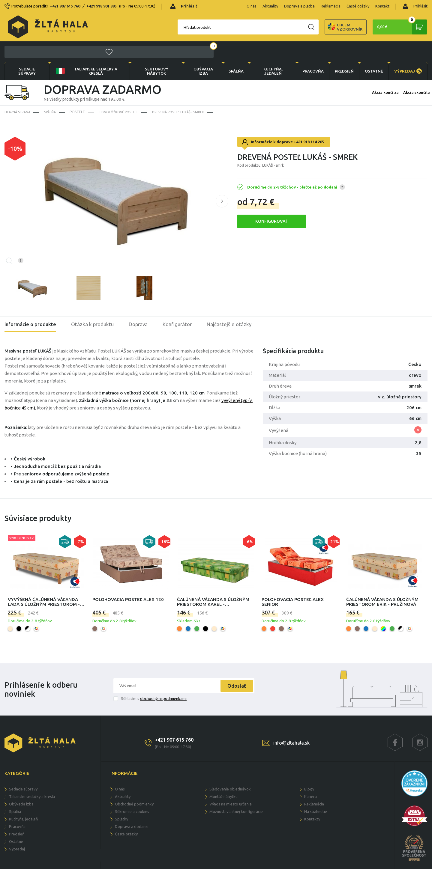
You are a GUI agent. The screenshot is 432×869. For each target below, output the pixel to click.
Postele (79, 92)
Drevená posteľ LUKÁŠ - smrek (186, 92)
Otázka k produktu (97, 304)
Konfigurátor (185, 304)
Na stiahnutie (315, 791)
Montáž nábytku (223, 776)
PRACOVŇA (309, 50)
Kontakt (382, 6)
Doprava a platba (299, 6)
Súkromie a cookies (132, 791)
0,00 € (398, 26)
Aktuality (270, 6)
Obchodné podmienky (134, 783)
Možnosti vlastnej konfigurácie (236, 791)
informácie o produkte (32, 304)
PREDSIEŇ (341, 50)
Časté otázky (357, 6)
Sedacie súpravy (26, 50)
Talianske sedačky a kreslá (85, 50)
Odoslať (234, 665)
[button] (222, 180)
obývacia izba (198, 50)
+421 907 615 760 (65, 6)
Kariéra (310, 776)
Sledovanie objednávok (230, 768)
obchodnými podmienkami (163, 678)
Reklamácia (330, 6)
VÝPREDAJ (407, 50)
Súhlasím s (154, 678)
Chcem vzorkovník (313, 27)
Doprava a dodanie (131, 806)
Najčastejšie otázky (239, 304)
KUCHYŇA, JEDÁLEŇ (268, 50)
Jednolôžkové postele (122, 92)
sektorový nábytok (152, 50)
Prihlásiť (415, 6)
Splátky (121, 798)
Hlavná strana (18, 92)
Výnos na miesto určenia (230, 783)
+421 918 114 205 (309, 121)
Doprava (144, 304)
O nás (251, 6)
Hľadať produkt (165, 27)
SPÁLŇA (231, 50)
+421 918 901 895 (101, 6)
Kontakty (312, 798)
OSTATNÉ (372, 50)
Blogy (309, 768)
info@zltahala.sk (291, 722)
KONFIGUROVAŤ (271, 200)
